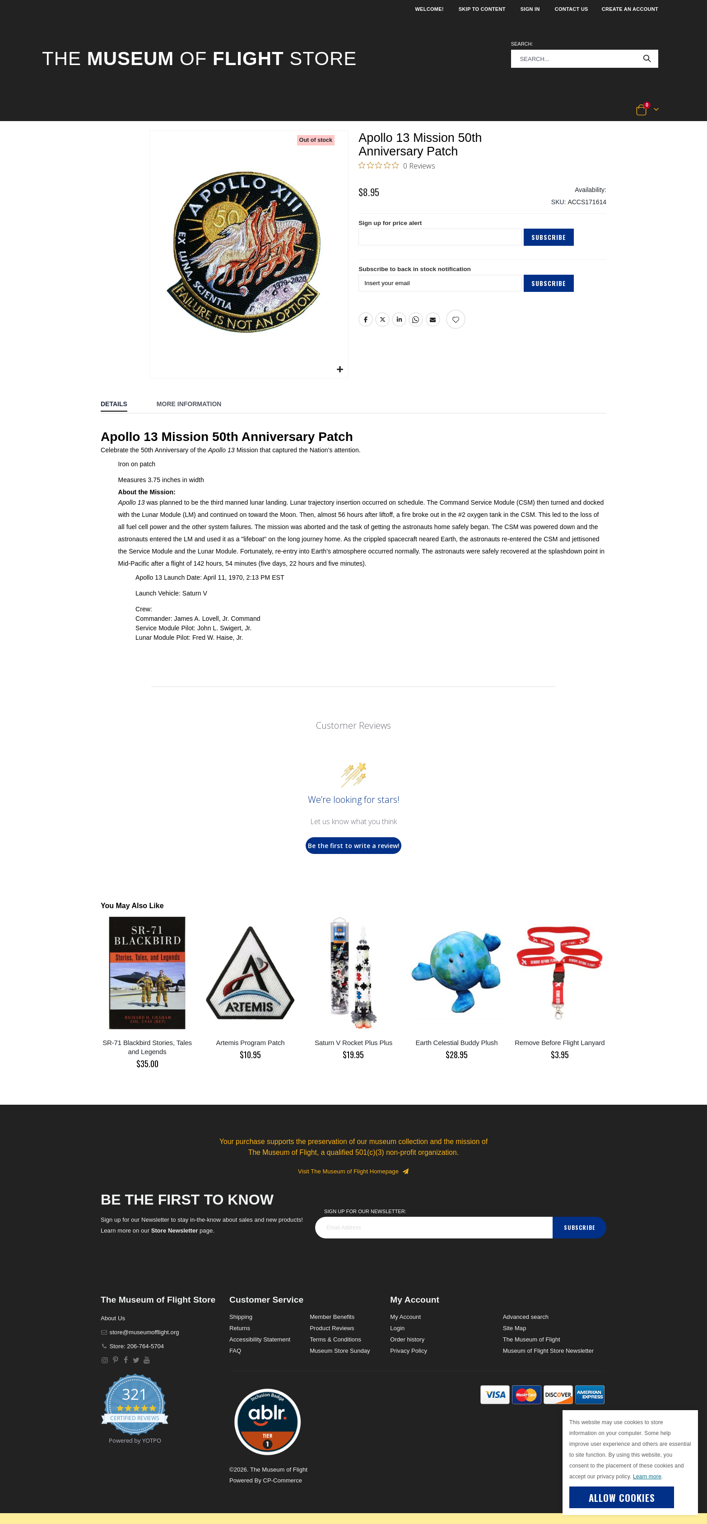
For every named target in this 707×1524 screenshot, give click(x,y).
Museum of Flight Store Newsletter (548, 1350)
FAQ (235, 1350)
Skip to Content (482, 9)
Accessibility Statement (259, 1339)
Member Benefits (332, 1316)
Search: (522, 44)
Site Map (514, 1328)
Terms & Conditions (335, 1339)
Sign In (530, 9)
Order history (407, 1339)
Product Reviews (332, 1328)
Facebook (365, 323)
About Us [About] (113, 1318)
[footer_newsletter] (434, 1227)
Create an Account (630, 9)
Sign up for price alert (391, 226)
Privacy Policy (408, 1350)
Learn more (647, 1476)
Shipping (240, 1316)
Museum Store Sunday (340, 1350)
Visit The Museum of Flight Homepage (353, 1171)
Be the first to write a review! (354, 845)
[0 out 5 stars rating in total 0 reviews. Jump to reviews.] (396, 166)
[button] (72, 110)
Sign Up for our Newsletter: (365, 1211)
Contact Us (571, 9)
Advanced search (526, 1316)
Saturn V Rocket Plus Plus (353, 1042)
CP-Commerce (282, 1480)
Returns (239, 1328)
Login (397, 1328)
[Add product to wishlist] (455, 323)
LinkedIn (399, 323)
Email (433, 323)
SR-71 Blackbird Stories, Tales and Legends (147, 1047)
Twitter (382, 323)
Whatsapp (416, 323)
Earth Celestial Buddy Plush (457, 1042)
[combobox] (584, 59)
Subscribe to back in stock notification (416, 273)
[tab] (121, 405)
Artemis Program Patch (250, 1042)
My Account (405, 1316)
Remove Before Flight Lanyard (560, 1042)
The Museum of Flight (531, 1339)
